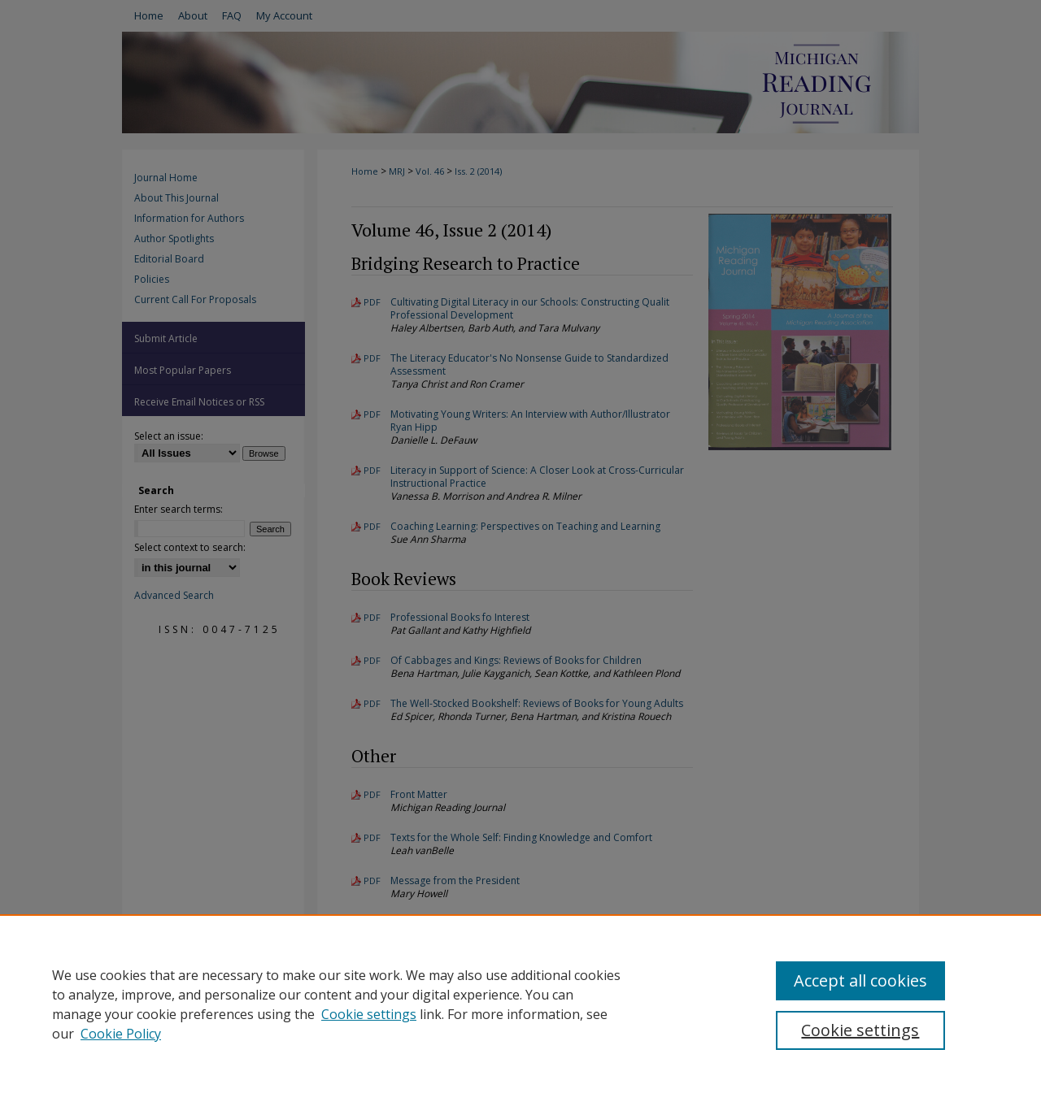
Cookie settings (368, 1014)
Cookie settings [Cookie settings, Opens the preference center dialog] (860, 1030)
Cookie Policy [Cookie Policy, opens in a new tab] (121, 1034)
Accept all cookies (860, 980)
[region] (520, 1003)
